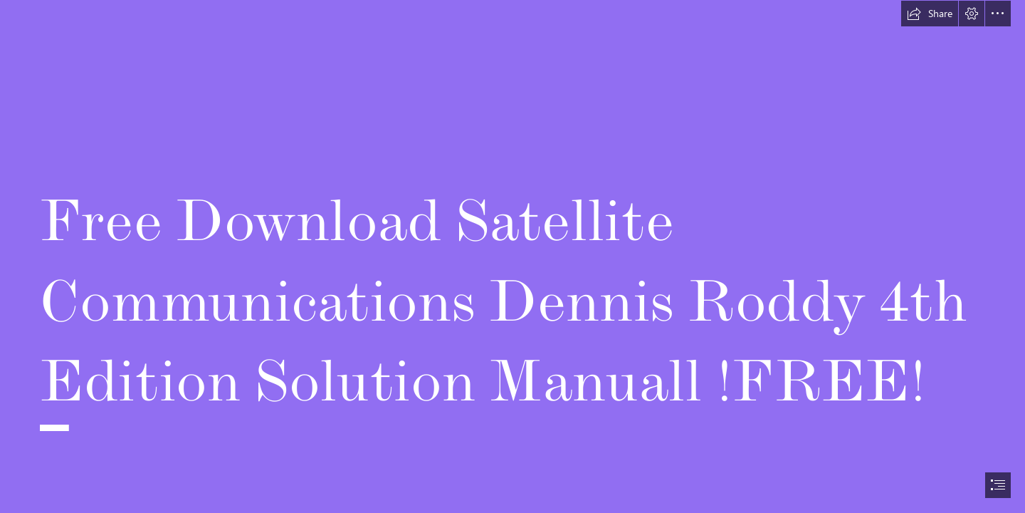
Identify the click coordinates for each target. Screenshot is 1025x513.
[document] (512, 256)
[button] (929, 13)
